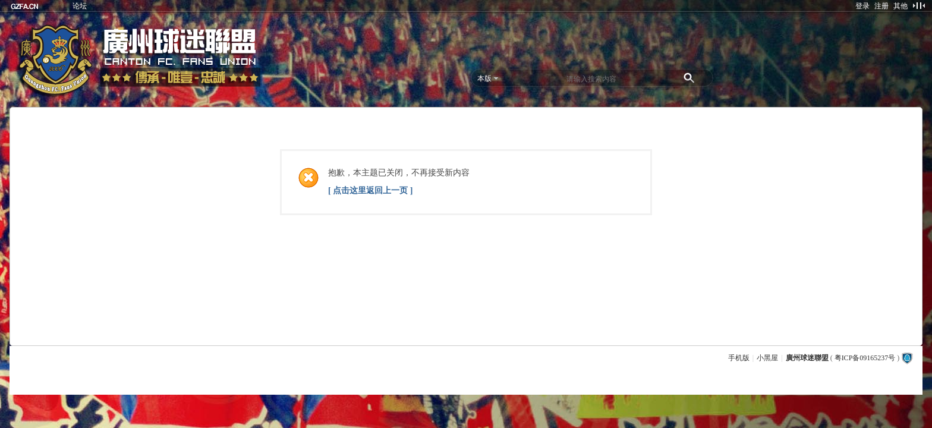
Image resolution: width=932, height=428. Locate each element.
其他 (900, 6)
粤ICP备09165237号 (865, 358)
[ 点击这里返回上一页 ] (370, 190)
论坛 (80, 6)
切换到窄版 (918, 5)
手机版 (739, 358)
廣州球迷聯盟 (807, 358)
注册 (881, 6)
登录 (862, 6)
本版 (484, 78)
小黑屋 (767, 358)
